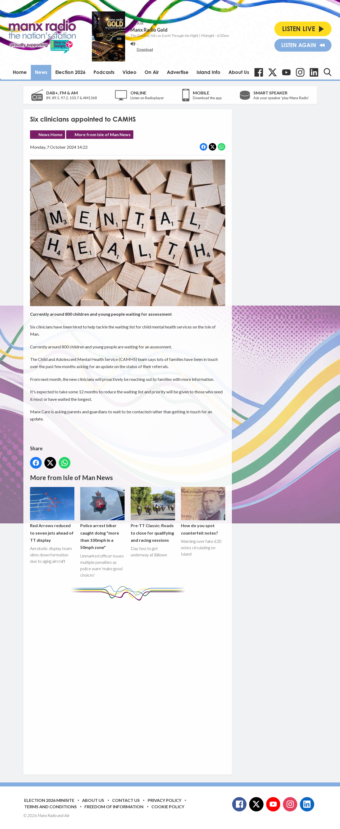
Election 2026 (70, 72)
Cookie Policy (167, 806)
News (41, 72)
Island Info (208, 72)
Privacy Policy (164, 800)
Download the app (207, 98)
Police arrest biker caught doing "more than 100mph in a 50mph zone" (102, 518)
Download (145, 49)
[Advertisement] (129, 683)
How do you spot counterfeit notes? (203, 511)
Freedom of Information (113, 806)
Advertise (178, 72)
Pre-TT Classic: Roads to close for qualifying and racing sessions (152, 515)
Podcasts (104, 72)
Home (20, 72)
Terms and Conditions (50, 806)
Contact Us (126, 800)
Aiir (67, 815)
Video (129, 72)
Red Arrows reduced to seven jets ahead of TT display (52, 515)
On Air (151, 72)
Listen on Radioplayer (147, 98)
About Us (238, 72)
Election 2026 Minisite (49, 800)
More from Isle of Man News (103, 134)
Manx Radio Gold (149, 30)
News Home (50, 134)
